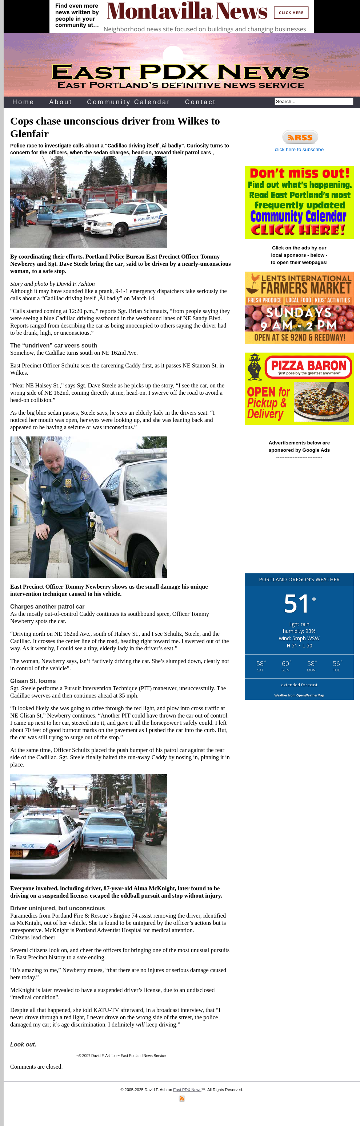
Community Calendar (129, 102)
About (60, 102)
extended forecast (299, 684)
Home (23, 102)
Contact (200, 102)
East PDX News (187, 1090)
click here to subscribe (299, 139)
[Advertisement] (299, 520)
